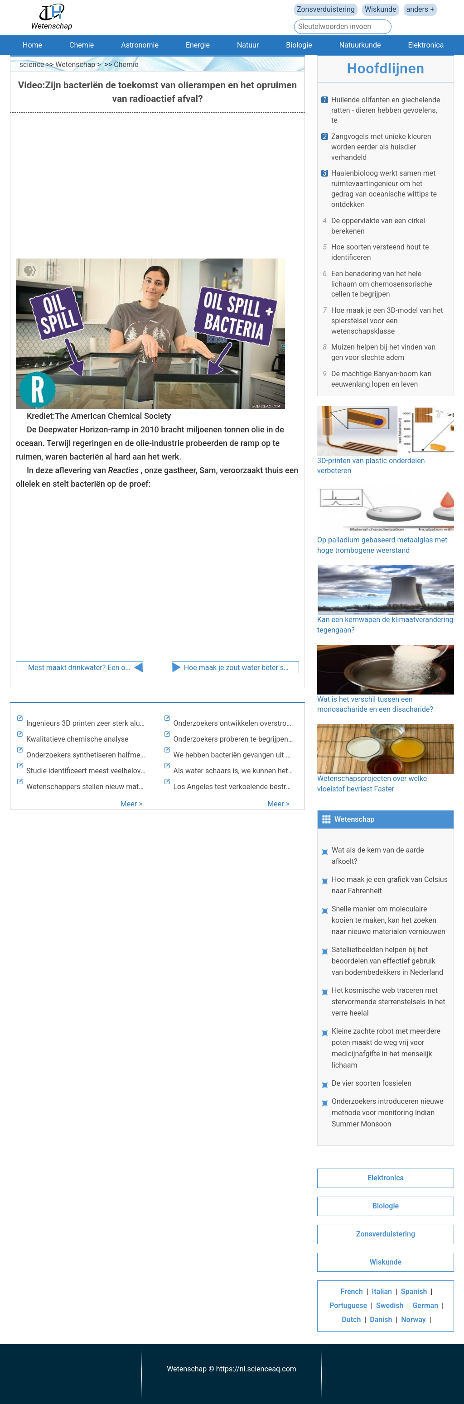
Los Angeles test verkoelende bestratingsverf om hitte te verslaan (234, 786)
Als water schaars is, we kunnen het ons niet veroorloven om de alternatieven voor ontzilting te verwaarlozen (234, 771)
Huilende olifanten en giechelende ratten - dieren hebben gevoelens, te (385, 110)
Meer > (132, 804)
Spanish (414, 1291)
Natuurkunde (360, 45)
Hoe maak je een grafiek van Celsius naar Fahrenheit (390, 885)
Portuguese (348, 1305)
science (31, 64)
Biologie (299, 45)
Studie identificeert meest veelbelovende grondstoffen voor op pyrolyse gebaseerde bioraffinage (86, 771)
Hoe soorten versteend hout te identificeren (380, 252)
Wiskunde (380, 9)
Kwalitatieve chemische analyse (77, 739)
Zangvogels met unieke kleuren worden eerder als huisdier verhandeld (381, 147)
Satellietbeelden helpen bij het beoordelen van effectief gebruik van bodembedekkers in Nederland (387, 961)
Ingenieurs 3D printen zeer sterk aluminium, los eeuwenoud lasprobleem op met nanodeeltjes (86, 723)
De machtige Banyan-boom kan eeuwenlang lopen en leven (381, 378)
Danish (381, 1319)
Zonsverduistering (326, 9)
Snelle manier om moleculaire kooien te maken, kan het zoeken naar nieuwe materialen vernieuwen (388, 920)
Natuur (248, 45)
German (425, 1305)
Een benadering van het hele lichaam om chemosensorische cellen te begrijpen (381, 284)
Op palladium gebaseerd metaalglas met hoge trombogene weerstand (385, 520)
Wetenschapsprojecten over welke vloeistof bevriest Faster (385, 758)
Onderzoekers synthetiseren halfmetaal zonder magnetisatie (86, 755)
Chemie (81, 45)
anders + (420, 9)
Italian (382, 1291)
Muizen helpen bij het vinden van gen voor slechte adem (383, 352)
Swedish (390, 1305)
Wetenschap (75, 64)
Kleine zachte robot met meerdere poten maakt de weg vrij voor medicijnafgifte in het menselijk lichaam (386, 1048)
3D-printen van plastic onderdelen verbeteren (385, 440)
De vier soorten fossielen (371, 1083)
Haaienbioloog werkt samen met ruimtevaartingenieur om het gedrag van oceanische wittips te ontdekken (384, 189)
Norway (413, 1319)
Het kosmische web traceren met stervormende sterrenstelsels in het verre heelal (388, 1001)
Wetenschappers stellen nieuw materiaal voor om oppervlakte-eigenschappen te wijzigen (86, 786)
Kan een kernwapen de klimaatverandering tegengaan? (385, 599)
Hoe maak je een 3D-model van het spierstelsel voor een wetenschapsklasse (387, 320)
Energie (198, 45)
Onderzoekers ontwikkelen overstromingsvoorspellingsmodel (234, 723)
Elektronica (426, 45)
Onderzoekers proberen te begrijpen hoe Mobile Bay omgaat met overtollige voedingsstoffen (234, 739)
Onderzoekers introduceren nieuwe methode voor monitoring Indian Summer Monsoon (387, 1112)
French (352, 1291)
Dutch (351, 1319)
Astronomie (140, 45)
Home (32, 45)
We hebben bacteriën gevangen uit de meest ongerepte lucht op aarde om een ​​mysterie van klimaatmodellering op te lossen (234, 755)
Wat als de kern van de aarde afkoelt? (378, 856)
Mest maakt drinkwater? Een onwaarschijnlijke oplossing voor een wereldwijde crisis (80, 667)
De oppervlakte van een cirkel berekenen (378, 225)
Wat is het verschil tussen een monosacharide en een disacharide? (385, 679)
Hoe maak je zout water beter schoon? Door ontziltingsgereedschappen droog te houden (236, 667)
